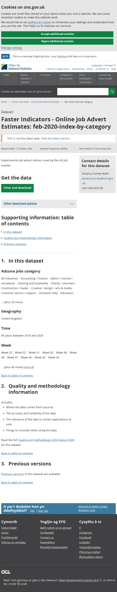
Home (4, 101)
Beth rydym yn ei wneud (55, 528)
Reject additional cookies (57, 41)
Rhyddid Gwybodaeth (54, 547)
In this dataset (13, 232)
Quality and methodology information (28, 238)
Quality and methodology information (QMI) (46, 440)
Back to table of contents (17, 375)
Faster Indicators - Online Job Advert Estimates (36, 101)
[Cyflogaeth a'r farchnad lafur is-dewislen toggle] (67, 78)
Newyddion (47, 542)
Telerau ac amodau (13, 542)
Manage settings (11, 48)
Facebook (85, 537)
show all (28, 367)
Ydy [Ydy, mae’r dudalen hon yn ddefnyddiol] (32, 511)
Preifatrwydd (9, 537)
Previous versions (15, 244)
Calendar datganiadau (57, 68)
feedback (62, 56)
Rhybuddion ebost (91, 557)
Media (90, 68)
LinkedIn (84, 542)
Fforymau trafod (89, 552)
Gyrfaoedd (47, 532)
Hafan (6, 75)
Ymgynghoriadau (90, 547)
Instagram (85, 532)
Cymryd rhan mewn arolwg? (105, 77)
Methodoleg (78, 68)
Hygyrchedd (8, 528)
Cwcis (5, 532)
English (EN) (97, 65)
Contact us (47, 537)
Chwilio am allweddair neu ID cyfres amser (26, 91)
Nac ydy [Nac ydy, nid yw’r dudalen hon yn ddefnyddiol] (43, 511)
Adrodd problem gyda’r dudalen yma (93, 508)
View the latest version (55, 138)
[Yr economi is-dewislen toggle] (47, 78)
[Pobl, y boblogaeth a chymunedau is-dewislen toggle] (86, 78)
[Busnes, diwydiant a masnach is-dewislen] (28, 78)
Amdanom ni (102, 68)
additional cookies (39, 22)
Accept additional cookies (57, 34)
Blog (113, 68)
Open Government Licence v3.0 (78, 580)
